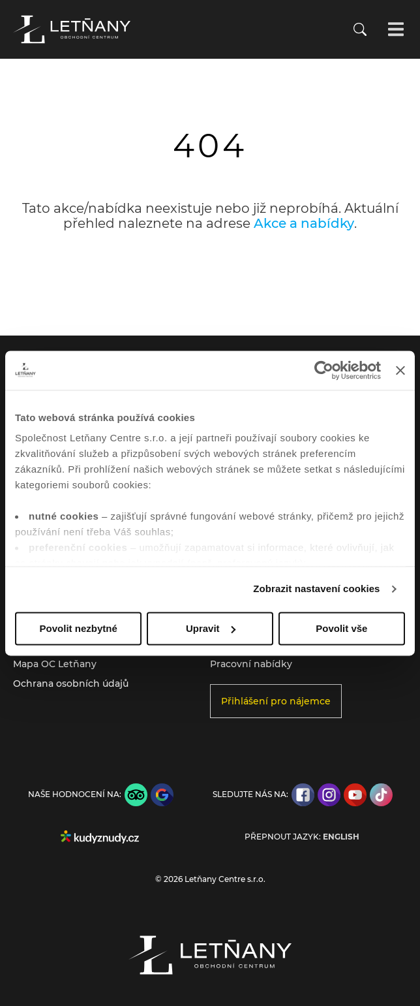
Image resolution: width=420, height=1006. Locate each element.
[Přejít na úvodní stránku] (71, 29)
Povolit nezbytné (78, 628)
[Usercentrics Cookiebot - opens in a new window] (324, 370)
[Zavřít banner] (400, 370)
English (341, 836)
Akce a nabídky (304, 223)
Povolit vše (341, 628)
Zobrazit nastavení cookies (316, 588)
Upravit (210, 628)
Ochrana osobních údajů (70, 683)
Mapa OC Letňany (55, 664)
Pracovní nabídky (251, 664)
